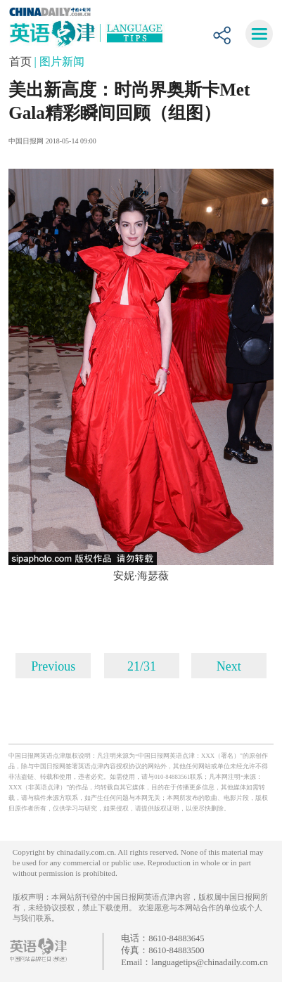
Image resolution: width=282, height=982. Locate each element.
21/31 (141, 666)
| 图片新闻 (59, 61)
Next (229, 666)
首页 (21, 61)
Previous (53, 666)
